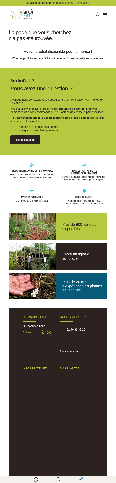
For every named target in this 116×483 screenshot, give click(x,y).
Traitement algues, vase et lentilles (74, 434)
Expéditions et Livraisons (38, 384)
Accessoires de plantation (75, 406)
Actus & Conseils (33, 390)
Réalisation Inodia (77, 463)
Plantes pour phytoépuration (69, 398)
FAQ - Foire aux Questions (39, 377)
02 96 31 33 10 (76, 329)
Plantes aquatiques (72, 377)
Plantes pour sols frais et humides (73, 414)
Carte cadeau (68, 442)
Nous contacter (69, 351)
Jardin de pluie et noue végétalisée (74, 424)
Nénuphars (67, 384)
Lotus (63, 390)
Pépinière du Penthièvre (37, 396)
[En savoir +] (82, 2)
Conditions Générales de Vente (88, 458)
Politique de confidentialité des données (49, 463)
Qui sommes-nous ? (35, 325)
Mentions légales (64, 458)
